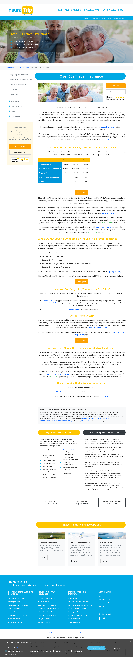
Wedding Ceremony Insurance (18, 605)
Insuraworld (11, 67)
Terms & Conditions (105, 603)
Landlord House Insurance (77, 608)
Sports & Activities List (97, 328)
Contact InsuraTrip (44, 622)
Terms (70, 633)
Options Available (69, 450)
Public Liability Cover (14, 608)
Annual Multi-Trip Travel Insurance (49, 608)
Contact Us (81, 633)
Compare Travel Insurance (47, 598)
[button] (44, 654)
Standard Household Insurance (78, 602)
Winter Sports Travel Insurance (48, 612)
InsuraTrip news (107, 127)
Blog (100, 596)
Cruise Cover (74, 309)
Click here (60, 392)
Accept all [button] (96, 648)
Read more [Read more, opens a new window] (20, 648)
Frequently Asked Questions (17, 615)
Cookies (51, 633)
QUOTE (116, 86)
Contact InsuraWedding (15, 622)
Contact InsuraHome (75, 622)
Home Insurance (109, 10)
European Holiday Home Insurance (80, 605)
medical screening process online (56, 374)
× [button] (130, 641)
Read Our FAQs (51, 502)
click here (106, 139)
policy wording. (115, 271)
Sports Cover (49, 300)
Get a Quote (20, 146)
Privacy (61, 633)
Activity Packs (54, 303)
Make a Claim (103, 606)
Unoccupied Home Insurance (78, 612)
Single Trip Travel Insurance (47, 605)
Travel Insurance (91, 10)
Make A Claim (112, 502)
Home (60, 10)
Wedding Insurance (73, 10)
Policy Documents (82, 502)
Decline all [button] (116, 648)
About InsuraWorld (105, 600)
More (120, 10)
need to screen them (104, 227)
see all (24, 141)
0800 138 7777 (86, 421)
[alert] (66, 648)
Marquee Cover (13, 612)
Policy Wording (20, 152)
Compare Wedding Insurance (17, 598)
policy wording (108, 213)
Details (44, 557)
